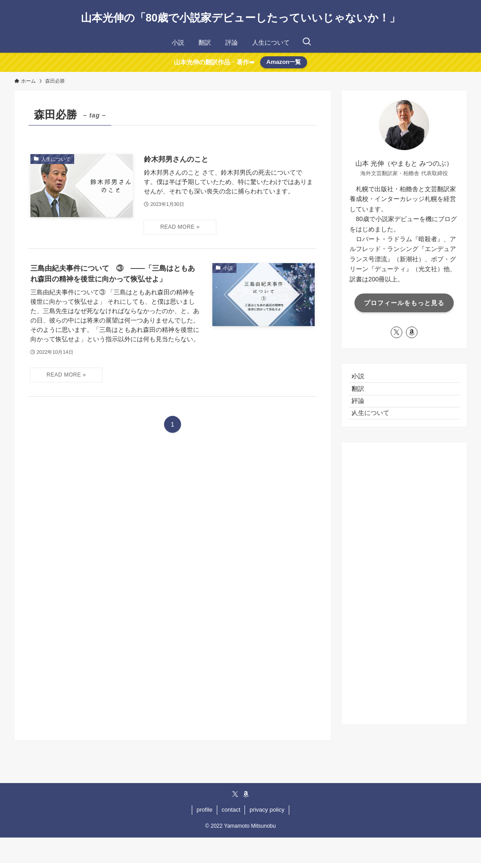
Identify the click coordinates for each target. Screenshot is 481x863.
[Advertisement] (404, 609)
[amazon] (412, 332)
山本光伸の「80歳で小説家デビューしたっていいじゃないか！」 (241, 18)
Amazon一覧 (283, 62)
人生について (377, 435)
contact (231, 835)
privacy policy (266, 835)
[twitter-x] (396, 332)
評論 (364, 416)
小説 (364, 379)
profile (204, 835)
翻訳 (364, 398)
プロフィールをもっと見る (404, 302)
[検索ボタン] (306, 42)
